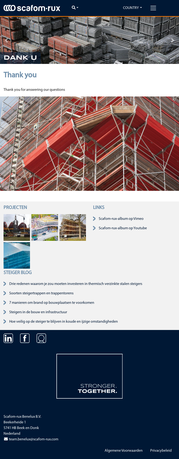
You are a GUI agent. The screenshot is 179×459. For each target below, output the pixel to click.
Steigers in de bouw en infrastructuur (38, 312)
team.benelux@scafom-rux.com (31, 439)
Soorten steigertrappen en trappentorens (41, 293)
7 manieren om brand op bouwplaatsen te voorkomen (51, 303)
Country (131, 8)
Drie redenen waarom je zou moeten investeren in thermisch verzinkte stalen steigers (75, 284)
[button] (6, 40)
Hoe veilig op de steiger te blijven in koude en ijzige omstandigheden (63, 322)
